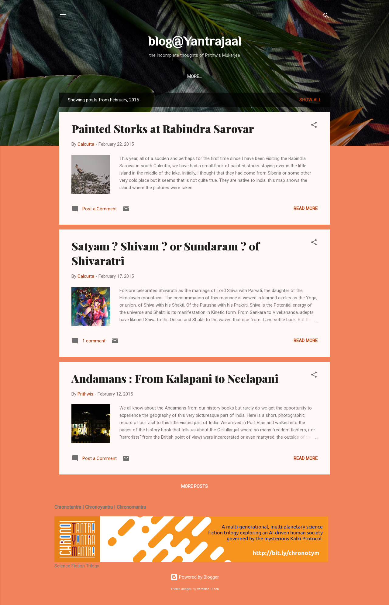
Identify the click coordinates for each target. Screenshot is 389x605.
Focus (256, 76)
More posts (194, 486)
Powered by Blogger (194, 577)
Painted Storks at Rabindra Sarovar (162, 128)
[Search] (326, 16)
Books (178, 76)
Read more (306, 208)
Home (132, 76)
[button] (314, 126)
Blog (154, 76)
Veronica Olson (208, 589)
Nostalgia (226, 76)
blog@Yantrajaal (194, 41)
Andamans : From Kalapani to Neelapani (174, 378)
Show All (310, 100)
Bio (199, 76)
